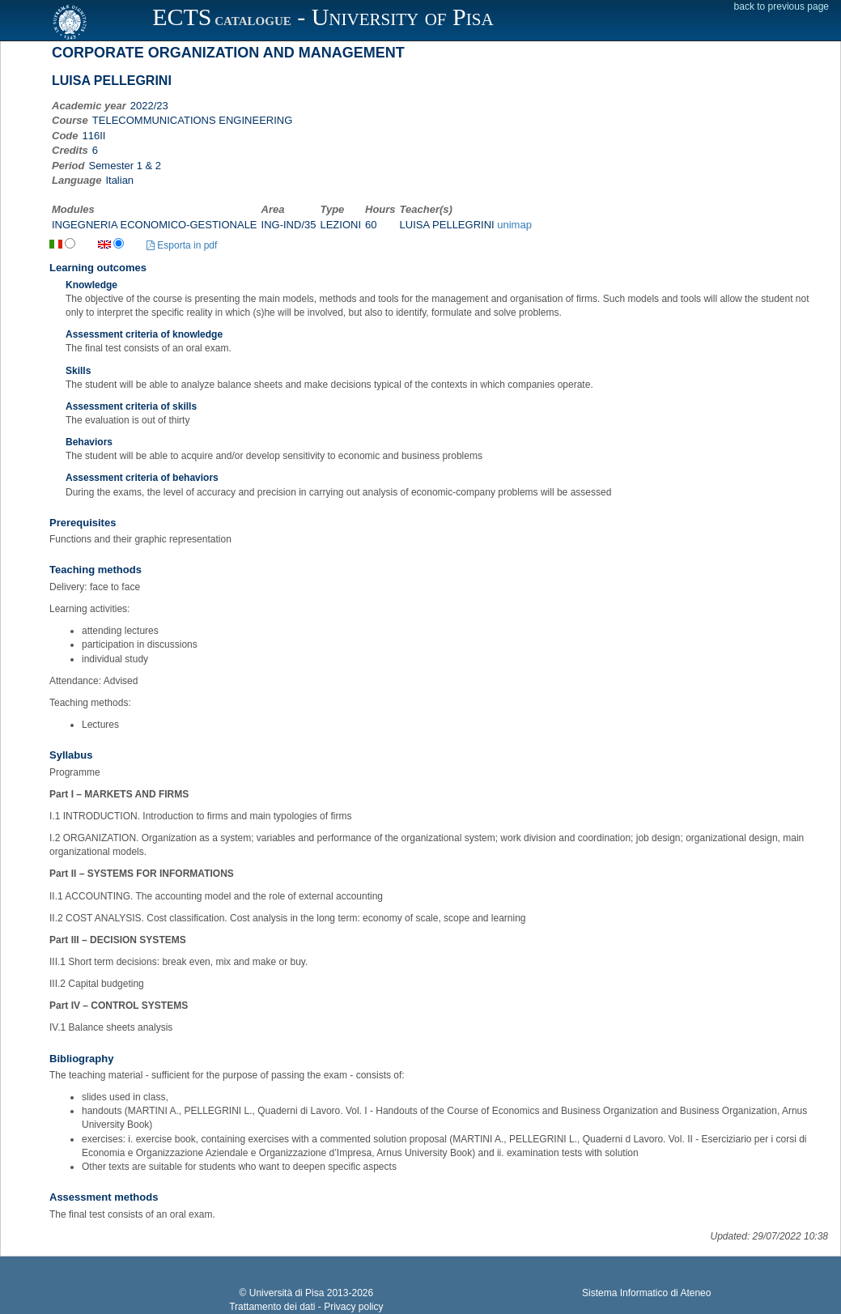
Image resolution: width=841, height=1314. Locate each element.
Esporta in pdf (182, 245)
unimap (514, 225)
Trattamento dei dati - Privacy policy (306, 1306)
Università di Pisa (287, 1293)
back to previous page (781, 6)
